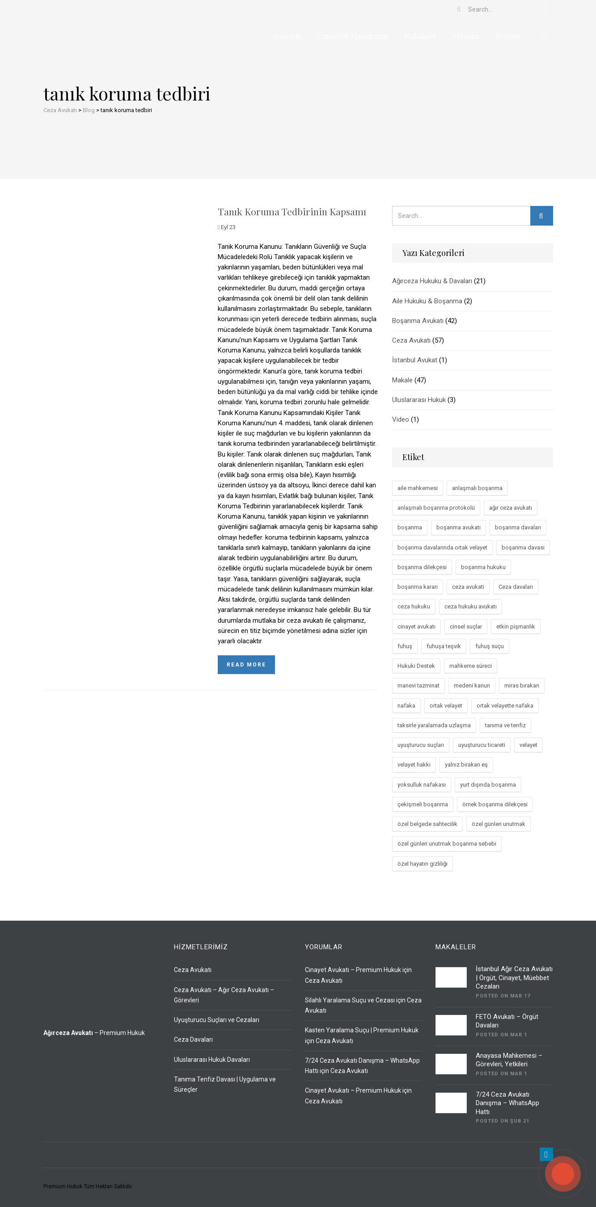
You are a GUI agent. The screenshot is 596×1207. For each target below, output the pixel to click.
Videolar (466, 36)
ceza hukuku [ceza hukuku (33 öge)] (413, 606)
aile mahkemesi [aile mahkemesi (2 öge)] (417, 488)
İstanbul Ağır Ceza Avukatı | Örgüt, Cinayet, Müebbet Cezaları (514, 977)
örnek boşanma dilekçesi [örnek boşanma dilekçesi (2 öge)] (495, 804)
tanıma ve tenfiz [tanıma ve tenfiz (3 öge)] (505, 725)
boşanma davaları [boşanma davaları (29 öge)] (518, 527)
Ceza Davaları (193, 1039)
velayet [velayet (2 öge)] (528, 745)
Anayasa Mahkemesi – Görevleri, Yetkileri (509, 1060)
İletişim (508, 36)
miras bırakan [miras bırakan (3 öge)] (521, 685)
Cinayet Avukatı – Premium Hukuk (353, 969)
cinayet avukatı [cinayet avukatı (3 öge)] (416, 626)
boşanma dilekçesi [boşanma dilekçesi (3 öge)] (422, 567)
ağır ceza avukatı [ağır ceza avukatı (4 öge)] (510, 507)
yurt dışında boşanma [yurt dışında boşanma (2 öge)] (488, 784)
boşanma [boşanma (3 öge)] (409, 527)
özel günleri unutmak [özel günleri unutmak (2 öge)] (498, 824)
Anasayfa (286, 36)
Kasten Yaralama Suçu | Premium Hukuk (361, 1030)
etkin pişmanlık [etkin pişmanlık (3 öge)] (515, 626)
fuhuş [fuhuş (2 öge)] (404, 646)
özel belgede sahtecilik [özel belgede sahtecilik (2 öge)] (427, 824)
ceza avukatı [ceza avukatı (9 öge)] (468, 586)
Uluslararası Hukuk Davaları (212, 1059)
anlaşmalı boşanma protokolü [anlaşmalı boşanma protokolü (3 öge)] (436, 507)
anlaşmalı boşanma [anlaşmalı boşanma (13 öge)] (477, 488)
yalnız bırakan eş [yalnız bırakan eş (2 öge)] (466, 764)
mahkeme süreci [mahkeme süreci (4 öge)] (470, 665)
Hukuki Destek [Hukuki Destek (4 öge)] (416, 665)
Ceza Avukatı (411, 340)
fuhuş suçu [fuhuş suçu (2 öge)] (489, 646)
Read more (246, 665)
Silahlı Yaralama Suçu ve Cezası (350, 1000)
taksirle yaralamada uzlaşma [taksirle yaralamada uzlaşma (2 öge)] (434, 725)
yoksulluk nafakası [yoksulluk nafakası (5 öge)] (421, 784)
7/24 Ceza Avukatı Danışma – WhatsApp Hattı (507, 1103)
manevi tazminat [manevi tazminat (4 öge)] (418, 685)
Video (400, 419)
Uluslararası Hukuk (419, 400)
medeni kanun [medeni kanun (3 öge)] (472, 685)
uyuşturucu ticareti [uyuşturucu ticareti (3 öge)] (481, 745)
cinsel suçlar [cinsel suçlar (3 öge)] (466, 626)
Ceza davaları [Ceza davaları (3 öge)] (516, 586)
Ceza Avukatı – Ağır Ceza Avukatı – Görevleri (224, 995)
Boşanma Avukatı (418, 321)
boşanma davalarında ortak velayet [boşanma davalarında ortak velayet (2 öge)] (442, 547)
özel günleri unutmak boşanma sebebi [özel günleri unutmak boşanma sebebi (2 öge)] (446, 843)
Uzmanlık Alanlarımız (353, 36)
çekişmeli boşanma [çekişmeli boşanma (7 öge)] (422, 804)
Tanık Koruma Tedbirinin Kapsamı (292, 211)
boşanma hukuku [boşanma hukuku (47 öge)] (483, 567)
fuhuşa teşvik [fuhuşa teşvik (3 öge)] (444, 646)
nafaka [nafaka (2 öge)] (406, 705)
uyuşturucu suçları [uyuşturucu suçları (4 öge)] (420, 745)
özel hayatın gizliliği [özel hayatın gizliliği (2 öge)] (422, 863)
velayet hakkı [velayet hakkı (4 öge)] (414, 764)
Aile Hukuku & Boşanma (427, 301)
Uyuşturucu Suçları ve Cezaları (216, 1019)
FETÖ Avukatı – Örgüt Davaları (507, 1021)
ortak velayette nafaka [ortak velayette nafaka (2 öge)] (505, 705)
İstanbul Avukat (414, 360)
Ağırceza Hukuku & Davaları (432, 281)
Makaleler (420, 36)
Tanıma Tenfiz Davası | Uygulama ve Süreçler (225, 1084)
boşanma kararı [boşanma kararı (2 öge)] (417, 586)
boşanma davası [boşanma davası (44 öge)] (523, 547)
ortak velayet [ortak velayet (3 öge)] (446, 705)
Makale (402, 380)
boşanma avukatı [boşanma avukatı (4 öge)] (458, 527)
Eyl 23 (227, 227)
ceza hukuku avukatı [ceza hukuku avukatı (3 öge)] (470, 606)
